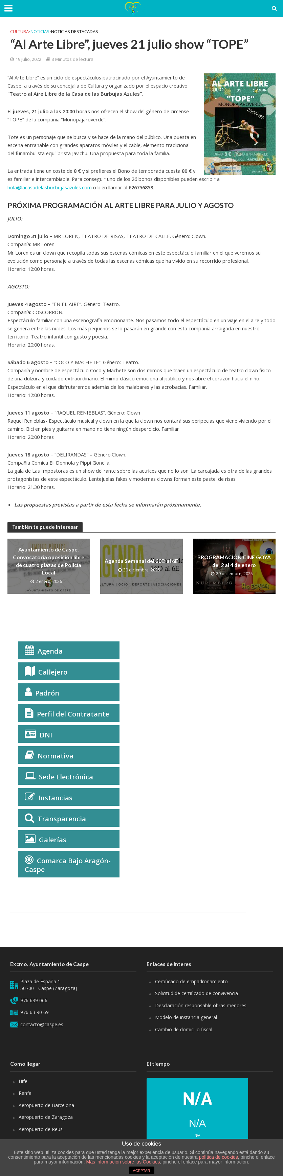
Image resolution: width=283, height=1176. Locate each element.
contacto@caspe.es (41, 1024)
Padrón (47, 693)
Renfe (25, 1093)
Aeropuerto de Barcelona (46, 1105)
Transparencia (62, 818)
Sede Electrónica (66, 776)
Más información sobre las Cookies (122, 1162)
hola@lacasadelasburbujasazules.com (49, 187)
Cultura (19, 31)
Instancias (55, 797)
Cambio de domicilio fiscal (183, 1029)
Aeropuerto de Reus (41, 1129)
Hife (23, 1081)
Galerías (52, 839)
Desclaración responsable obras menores (200, 1005)
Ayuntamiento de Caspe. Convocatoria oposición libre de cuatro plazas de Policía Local (49, 561)
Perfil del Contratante (73, 714)
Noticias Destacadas (74, 31)
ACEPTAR (141, 1171)
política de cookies (218, 1157)
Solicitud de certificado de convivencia (196, 993)
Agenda (50, 651)
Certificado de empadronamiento (191, 981)
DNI (46, 734)
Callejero (52, 672)
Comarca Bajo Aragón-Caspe (68, 865)
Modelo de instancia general (186, 1017)
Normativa (55, 755)
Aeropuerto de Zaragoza (46, 1117)
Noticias (39, 31)
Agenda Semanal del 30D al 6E (141, 561)
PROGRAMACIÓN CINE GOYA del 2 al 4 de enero (234, 560)
